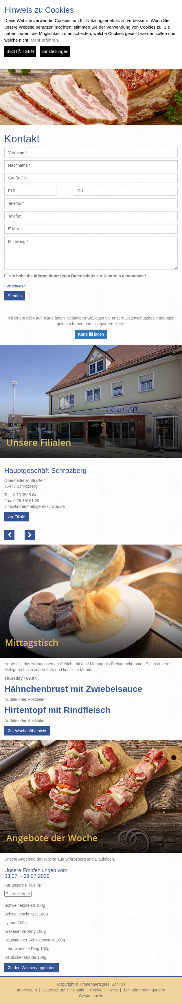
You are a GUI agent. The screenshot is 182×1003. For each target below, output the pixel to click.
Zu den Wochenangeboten (32, 967)
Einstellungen (55, 51)
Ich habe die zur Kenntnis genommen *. (78, 276)
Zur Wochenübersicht (27, 731)
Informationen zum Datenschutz (64, 276)
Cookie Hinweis (103, 990)
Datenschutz (54, 990)
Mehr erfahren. (45, 40)
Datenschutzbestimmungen (149, 318)
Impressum (27, 990)
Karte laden (91, 334)
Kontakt (77, 990)
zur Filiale (16, 516)
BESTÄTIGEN (20, 51)
